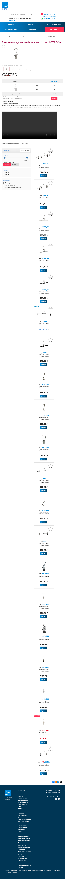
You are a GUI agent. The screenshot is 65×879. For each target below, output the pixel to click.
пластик (6, 172)
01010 (45, 321)
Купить (54, 98)
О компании (32, 24)
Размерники (21, 863)
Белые (19, 833)
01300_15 (44, 258)
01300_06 (45, 227)
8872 (45, 479)
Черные (20, 831)
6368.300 (44, 510)
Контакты (32, 29)
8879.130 (44, 573)
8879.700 (54, 81)
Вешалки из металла (15, 36)
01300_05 (45, 290)
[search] (32, 14)
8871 (45, 542)
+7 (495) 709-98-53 (49, 14)
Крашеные (21, 856)
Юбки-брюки (8, 183)
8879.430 (45, 636)
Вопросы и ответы (23, 802)
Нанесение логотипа (23, 821)
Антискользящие (23, 827)
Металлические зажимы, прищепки (33, 36)
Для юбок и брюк (22, 854)
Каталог (11, 24)
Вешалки (4, 36)
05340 (44, 164)
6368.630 (44, 416)
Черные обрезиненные (24, 865)
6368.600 (44, 384)
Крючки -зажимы (9, 185)
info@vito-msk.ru (54, 797)
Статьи (19, 806)
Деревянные (21, 829)
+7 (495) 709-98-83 (49, 16)
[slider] (5, 158)
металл (6, 174)
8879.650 (44, 447)
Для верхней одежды (24, 838)
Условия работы (22, 798)
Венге (19, 834)
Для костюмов (22, 845)
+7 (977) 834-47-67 (50, 18)
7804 (45, 353)
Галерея (20, 808)
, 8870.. (45, 762)
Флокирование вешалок (24, 819)
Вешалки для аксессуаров (12, 187)
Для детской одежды (24, 840)
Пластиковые (21, 862)
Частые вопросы (11, 29)
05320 (44, 195)
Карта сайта (21, 813)
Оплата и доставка (54, 24)
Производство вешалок (24, 817)
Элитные (20, 867)
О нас (19, 793)
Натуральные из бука (23, 836)
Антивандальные (22, 825)
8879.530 (44, 668)
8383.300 (45, 699)
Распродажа (54, 29)
